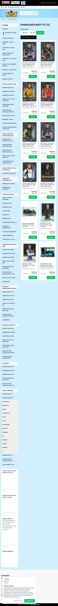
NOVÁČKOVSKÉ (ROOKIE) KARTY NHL (8, 111)
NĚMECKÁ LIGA (6, 218)
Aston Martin (6, 413)
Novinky (22, 7)
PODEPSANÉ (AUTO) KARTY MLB (8, 346)
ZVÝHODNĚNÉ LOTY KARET (7, 74)
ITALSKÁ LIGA (6, 211)
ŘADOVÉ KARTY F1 (7, 394)
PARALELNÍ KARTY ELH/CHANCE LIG (7, 145)
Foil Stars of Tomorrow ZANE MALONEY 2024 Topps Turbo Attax (29, 144)
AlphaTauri (5, 405)
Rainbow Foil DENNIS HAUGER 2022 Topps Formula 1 (28, 225)
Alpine (4, 409)
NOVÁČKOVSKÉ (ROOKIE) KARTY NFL (8, 315)
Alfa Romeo (5, 401)
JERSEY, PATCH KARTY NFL (8, 304)
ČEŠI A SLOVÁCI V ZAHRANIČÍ (7, 198)
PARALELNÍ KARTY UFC (8, 370)
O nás (5, 7)
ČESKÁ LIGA (5, 214)
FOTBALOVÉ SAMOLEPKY (9, 231)
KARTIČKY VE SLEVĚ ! (9, 33)
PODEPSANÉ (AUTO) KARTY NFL (8, 309)
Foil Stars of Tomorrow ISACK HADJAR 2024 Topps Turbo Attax (47, 64)
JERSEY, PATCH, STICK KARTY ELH (8, 156)
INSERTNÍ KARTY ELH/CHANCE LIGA (7, 151)
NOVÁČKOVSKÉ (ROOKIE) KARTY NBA (8, 273)
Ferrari (4, 417)
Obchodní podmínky (13, 7)
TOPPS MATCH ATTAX (8, 239)
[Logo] (11, 13)
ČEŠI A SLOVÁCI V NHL (8, 115)
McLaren (4, 428)
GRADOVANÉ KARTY (8, 38)
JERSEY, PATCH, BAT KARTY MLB (8, 340)
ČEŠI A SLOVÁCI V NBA (8, 277)
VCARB (4, 443)
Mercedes (5, 432)
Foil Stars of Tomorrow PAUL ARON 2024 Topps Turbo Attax (29, 185)
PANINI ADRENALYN (7, 235)
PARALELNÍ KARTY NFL (8, 295)
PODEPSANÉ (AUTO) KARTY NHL (8, 105)
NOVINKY (5, 29)
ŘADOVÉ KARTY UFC (8, 367)
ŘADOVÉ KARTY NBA (8, 249)
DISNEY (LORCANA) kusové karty (7, 54)
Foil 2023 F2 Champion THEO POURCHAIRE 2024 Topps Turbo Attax (47, 185)
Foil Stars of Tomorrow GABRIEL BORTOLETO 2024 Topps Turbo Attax (29, 104)
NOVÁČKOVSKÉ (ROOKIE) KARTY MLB (8, 352)
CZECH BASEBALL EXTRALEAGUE (7, 357)
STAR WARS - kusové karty (8, 48)
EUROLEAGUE (6, 281)
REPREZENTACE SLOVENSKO (6, 188)
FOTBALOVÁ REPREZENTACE (6, 227)
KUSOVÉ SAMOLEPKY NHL (9, 123)
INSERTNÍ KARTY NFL (8, 299)
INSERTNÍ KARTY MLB (8, 336)
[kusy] (24, 76)
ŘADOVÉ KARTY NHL (8, 87)
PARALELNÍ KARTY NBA (8, 253)
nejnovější (40, 32)
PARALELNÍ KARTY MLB (8, 332)
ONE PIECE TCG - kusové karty (9, 59)
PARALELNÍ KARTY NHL (8, 91)
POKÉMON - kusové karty (7, 43)
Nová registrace (53, 3)
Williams (5, 447)
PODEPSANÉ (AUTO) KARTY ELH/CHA (8, 162)
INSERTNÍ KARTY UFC (8, 374)
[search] (36, 13)
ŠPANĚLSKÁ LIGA (7, 207)
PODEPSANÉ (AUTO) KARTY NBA (8, 267)
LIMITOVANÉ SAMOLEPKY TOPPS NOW (9, 128)
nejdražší (32, 32)
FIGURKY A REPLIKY (7, 79)
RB (3, 436)
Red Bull (4, 440)
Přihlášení (43, 3)
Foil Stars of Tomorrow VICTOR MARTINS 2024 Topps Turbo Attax (29, 64)
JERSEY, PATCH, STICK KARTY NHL (8, 100)
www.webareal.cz (35, 604)
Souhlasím (29, 601)
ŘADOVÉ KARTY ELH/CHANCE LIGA (7, 140)
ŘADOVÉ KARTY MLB (8, 328)
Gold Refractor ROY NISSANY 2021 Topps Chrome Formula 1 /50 (46, 265)
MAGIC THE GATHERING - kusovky (9, 65)
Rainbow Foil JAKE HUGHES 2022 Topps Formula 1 (46, 225)
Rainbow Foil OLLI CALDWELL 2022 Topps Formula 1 (28, 265)
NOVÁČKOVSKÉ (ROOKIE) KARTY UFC (8, 384)
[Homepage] (1, 7)
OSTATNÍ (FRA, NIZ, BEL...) (9, 222)
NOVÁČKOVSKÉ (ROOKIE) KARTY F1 (7, 460)
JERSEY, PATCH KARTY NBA (8, 262)
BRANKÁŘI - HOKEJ (7, 119)
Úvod (3, 19)
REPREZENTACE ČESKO (8, 183)
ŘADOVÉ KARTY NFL (7, 292)
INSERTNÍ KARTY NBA (8, 257)
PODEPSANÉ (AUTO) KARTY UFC (8, 379)
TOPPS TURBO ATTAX (8, 464)
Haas (4, 421)
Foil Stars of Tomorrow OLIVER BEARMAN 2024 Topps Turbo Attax (47, 104)
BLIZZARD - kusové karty (9, 70)
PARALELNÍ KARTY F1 (11, 19)
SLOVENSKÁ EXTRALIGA (9, 173)
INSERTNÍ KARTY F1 (7, 455)
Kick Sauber (5, 424)
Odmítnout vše (18, 601)
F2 (3, 451)
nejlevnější (24, 32)
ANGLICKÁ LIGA (6, 203)
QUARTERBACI (6, 320)
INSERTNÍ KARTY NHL (8, 95)
